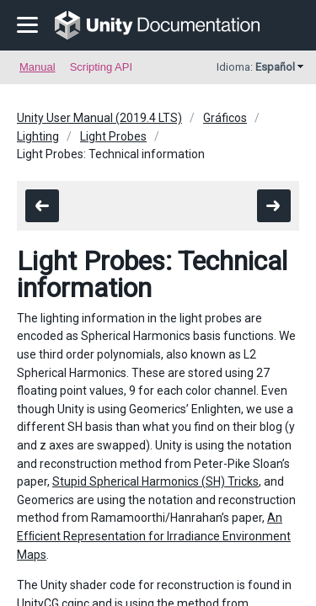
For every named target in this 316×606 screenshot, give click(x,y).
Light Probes (113, 136)
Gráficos (225, 118)
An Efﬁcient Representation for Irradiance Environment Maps (154, 536)
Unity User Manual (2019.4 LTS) (99, 118)
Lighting (38, 136)
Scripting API (101, 67)
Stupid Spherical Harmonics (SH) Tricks (155, 481)
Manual (37, 67)
